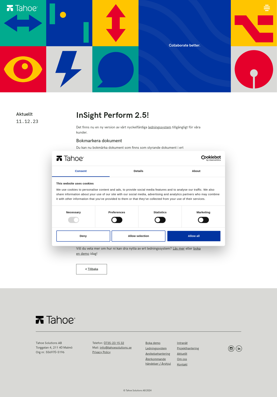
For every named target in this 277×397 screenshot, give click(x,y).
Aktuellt (182, 354)
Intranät (182, 343)
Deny (83, 236)
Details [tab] (138, 171)
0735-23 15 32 (114, 343)
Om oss (182, 359)
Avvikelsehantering (157, 354)
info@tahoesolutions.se (116, 348)
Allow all (194, 236)
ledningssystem (159, 127)
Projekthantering (188, 348)
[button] (91, 269)
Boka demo (152, 343)
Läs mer (179, 249)
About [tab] (196, 171)
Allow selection (138, 236)
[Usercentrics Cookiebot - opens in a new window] (204, 158)
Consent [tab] (81, 171)
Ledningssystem (156, 348)
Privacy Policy (101, 352)
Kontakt (182, 364)
